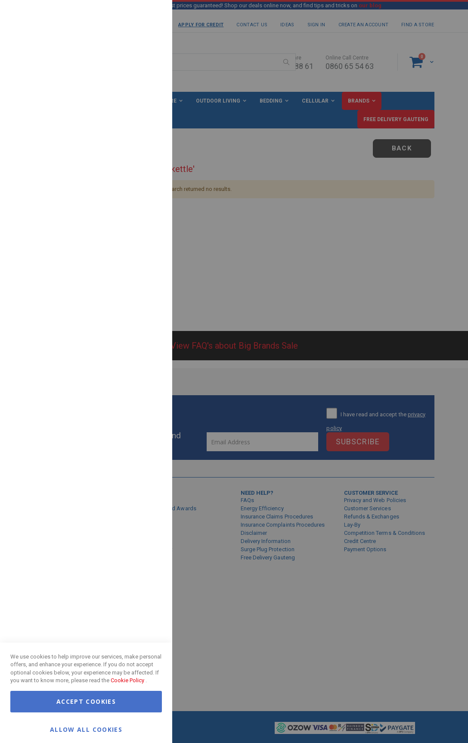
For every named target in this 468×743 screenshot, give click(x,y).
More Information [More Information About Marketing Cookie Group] (137, 178)
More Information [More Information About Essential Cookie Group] (137, 70)
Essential (148, 17)
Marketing (148, 107)
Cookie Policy (127, 680)
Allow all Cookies (86, 729)
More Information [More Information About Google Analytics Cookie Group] (137, 260)
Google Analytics (148, 215)
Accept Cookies (86, 701)
